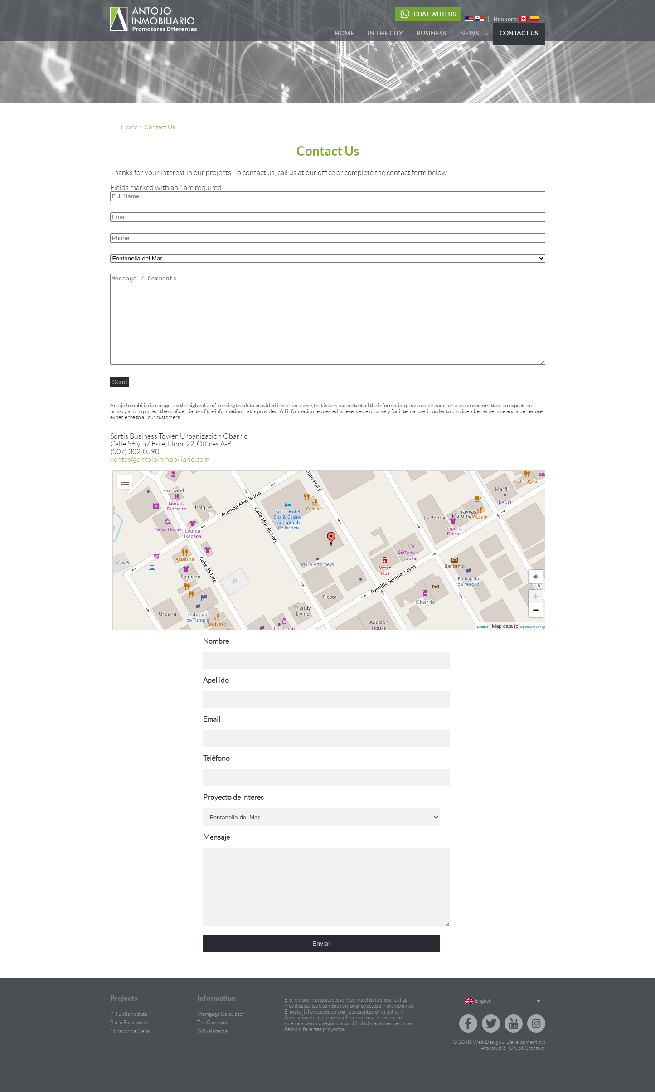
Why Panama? (213, 1045)
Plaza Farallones (128, 1036)
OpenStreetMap (532, 627)
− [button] (536, 610)
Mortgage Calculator (220, 1027)
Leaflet (482, 627)
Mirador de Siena (130, 1045)
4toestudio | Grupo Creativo (512, 1061)
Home (129, 127)
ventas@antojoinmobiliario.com (159, 459)
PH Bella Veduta (128, 1027)
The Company (212, 1036)
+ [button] (536, 596)
